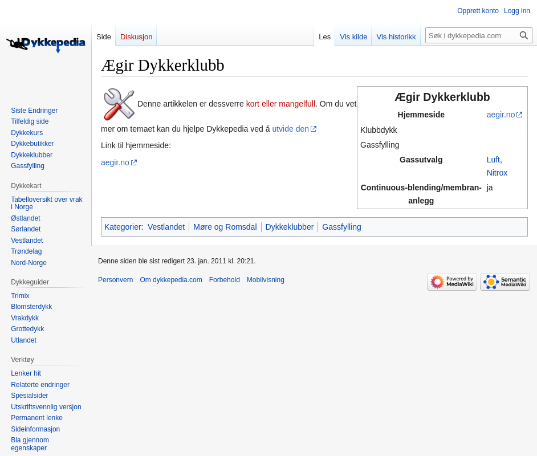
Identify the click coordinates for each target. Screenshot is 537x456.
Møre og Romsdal (225, 226)
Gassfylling (341, 226)
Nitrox (497, 172)
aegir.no (501, 114)
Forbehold (224, 280)
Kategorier (122, 226)
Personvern (115, 280)
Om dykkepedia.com (171, 280)
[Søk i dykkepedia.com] (478, 35)
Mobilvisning (265, 280)
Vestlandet (166, 226)
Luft (493, 159)
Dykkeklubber (290, 226)
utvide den (290, 128)
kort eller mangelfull (280, 103)
